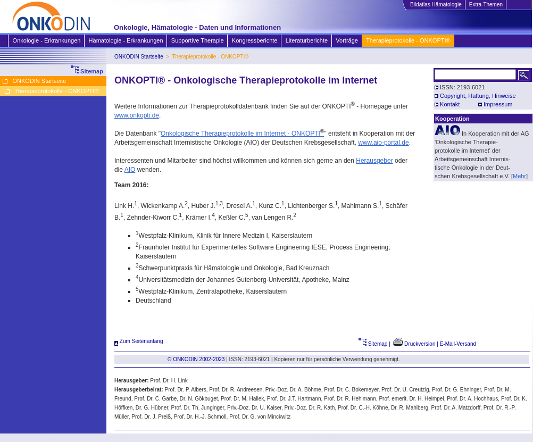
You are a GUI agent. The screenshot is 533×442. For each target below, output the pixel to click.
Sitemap (373, 344)
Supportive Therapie (197, 40)
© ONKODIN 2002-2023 (196, 359)
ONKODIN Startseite (138, 57)
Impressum (498, 104)
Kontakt (450, 104)
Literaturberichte (306, 40)
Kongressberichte (254, 40)
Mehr (519, 176)
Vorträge (346, 40)
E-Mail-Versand (458, 344)
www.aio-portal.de (383, 142)
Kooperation (452, 118)
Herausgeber (374, 160)
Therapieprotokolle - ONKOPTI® (408, 40)
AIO (130, 169)
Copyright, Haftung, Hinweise (477, 96)
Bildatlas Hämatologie (436, 4)
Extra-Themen (486, 4)
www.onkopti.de (136, 115)
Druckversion (414, 344)
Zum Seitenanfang (138, 341)
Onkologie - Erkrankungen (46, 40)
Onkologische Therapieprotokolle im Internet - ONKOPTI (242, 133)
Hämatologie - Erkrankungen (125, 40)
